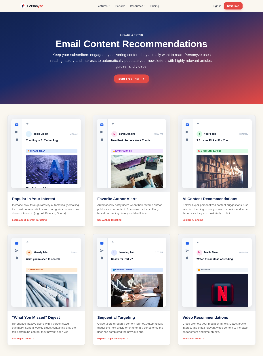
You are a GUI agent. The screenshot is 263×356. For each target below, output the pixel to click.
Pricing (154, 5)
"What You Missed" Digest (36, 317)
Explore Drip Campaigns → (112, 338)
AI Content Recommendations (209, 199)
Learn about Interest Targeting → (31, 220)
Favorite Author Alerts (117, 199)
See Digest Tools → (23, 338)
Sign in (217, 5)
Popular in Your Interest (33, 199)
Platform (120, 5)
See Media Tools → (193, 338)
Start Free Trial (131, 79)
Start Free (233, 5)
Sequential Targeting (116, 317)
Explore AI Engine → (194, 220)
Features (103, 5)
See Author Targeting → (111, 220)
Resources (138, 5)
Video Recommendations (205, 317)
